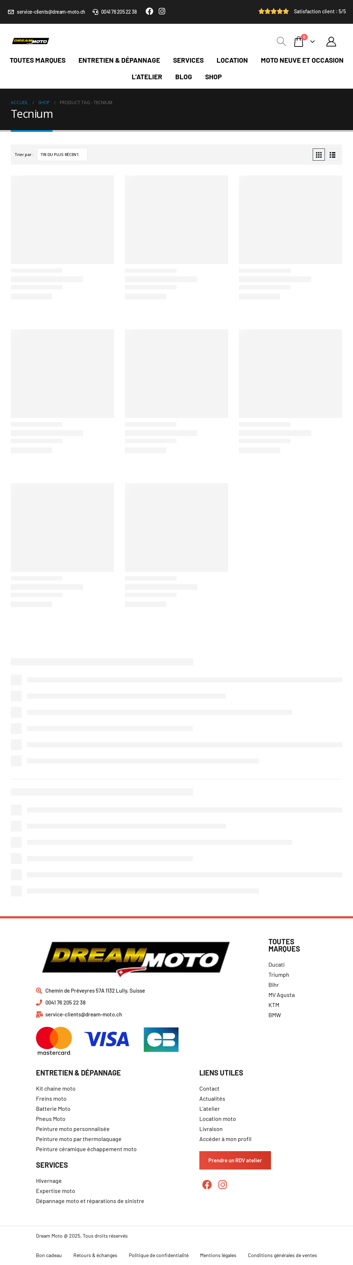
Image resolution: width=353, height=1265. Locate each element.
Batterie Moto (53, 1108)
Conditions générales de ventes (282, 1255)
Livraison (211, 1128)
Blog (183, 76)
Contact (209, 1088)
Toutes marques (37, 60)
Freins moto (51, 1098)
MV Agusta (281, 994)
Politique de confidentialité (159, 1255)
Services (188, 60)
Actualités (212, 1098)
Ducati (276, 964)
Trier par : (23, 154)
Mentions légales (218, 1255)
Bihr (273, 984)
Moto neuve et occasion (302, 60)
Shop (213, 76)
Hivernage (49, 1180)
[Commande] (62, 154)
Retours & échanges (95, 1255)
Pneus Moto (50, 1118)
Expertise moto (55, 1190)
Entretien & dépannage (119, 60)
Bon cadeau (49, 1255)
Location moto (217, 1118)
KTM (273, 1004)
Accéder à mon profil (225, 1138)
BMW (274, 1014)
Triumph (278, 974)
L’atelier (147, 76)
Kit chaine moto (56, 1088)
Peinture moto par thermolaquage (79, 1138)
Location (232, 60)
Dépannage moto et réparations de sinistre (90, 1200)
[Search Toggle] (281, 41)
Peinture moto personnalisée (73, 1128)
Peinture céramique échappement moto (86, 1148)
